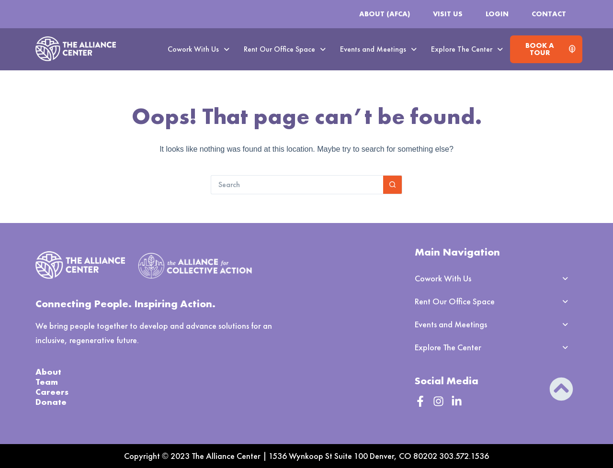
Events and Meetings (378, 49)
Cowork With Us (198, 49)
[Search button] (392, 184)
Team (46, 381)
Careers (51, 391)
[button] (198, 49)
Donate (51, 401)
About (48, 371)
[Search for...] (297, 184)
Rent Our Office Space (285, 49)
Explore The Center (467, 49)
